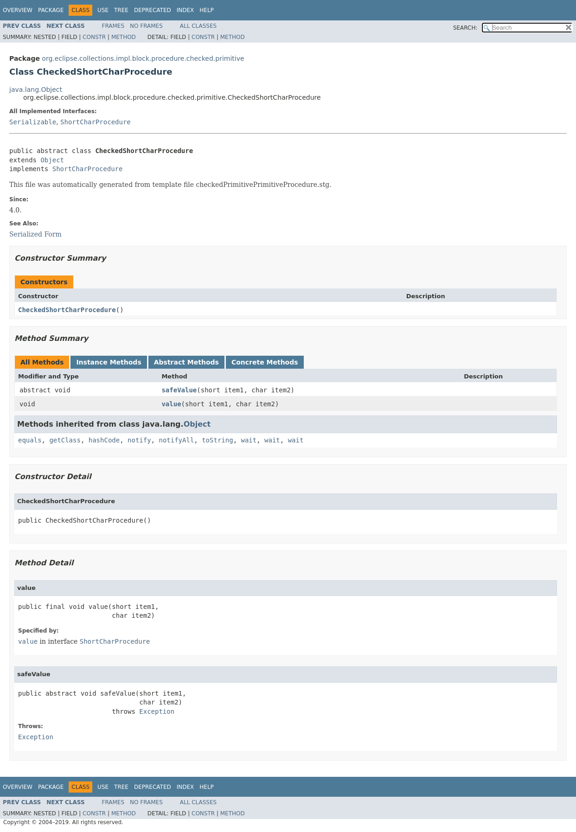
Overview (17, 10)
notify (139, 440)
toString (217, 440)
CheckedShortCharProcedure (67, 310)
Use (103, 10)
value (171, 404)
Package (51, 10)
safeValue (179, 390)
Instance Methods (108, 362)
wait (248, 440)
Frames (113, 26)
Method (123, 37)
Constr (94, 37)
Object (52, 160)
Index (185, 10)
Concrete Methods (264, 362)
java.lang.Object (35, 89)
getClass (64, 440)
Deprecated (152, 10)
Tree (121, 10)
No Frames (146, 26)
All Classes (198, 26)
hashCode (104, 440)
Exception (156, 711)
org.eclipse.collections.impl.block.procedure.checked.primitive (143, 58)
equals (30, 440)
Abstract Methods (186, 362)
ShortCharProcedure (95, 122)
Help (206, 10)
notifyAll (176, 440)
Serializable (32, 122)
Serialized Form (35, 234)
